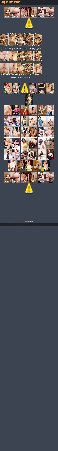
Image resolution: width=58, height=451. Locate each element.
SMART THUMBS (31, 221)
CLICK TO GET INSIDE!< (20, 62)
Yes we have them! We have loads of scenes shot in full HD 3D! (21, 33)
